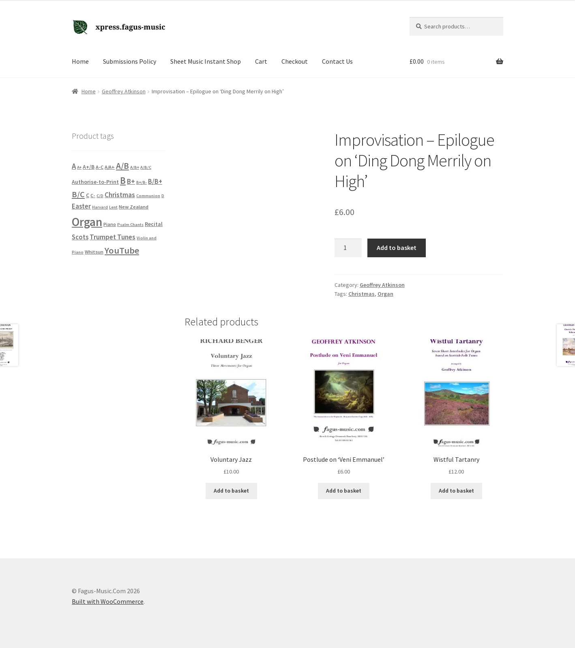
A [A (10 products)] (74, 166)
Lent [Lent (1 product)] (113, 207)
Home (80, 61)
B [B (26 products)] (123, 180)
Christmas (361, 293)
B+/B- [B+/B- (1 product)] (141, 182)
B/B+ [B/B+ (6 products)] (155, 181)
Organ (385, 293)
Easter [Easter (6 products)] (81, 206)
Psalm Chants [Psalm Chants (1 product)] (130, 224)
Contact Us (337, 61)
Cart (261, 61)
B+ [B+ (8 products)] (131, 181)
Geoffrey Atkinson (124, 91)
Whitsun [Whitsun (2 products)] (94, 252)
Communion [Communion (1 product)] (148, 195)
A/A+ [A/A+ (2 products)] (110, 167)
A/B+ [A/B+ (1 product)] (134, 167)
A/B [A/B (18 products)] (122, 165)
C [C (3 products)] (87, 195)
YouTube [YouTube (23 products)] (122, 250)
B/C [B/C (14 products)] (78, 194)
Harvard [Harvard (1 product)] (100, 207)
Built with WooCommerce (108, 601)
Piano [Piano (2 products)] (109, 224)
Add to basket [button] (231, 490)
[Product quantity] (348, 248)
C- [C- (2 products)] (92, 195)
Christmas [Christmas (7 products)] (120, 194)
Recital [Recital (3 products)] (154, 224)
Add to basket (396, 247)
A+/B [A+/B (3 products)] (88, 166)
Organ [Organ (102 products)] (87, 221)
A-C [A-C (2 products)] (99, 167)
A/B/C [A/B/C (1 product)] (145, 167)
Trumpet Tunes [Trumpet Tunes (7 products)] (112, 237)
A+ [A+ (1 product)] (79, 167)
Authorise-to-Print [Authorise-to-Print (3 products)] (95, 181)
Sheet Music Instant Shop (205, 61)
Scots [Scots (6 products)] (80, 237)
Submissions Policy (129, 61)
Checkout (294, 61)
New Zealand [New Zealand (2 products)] (133, 207)
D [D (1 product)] (162, 195)
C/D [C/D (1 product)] (100, 195)
